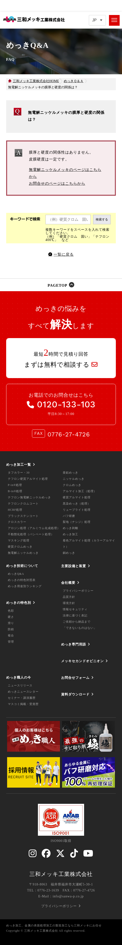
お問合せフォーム (75, 678)
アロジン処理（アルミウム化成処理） (34, 528)
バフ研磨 (69, 516)
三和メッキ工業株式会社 (61, 874)
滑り (11, 623)
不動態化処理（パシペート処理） (31, 534)
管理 (11, 641)
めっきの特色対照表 (22, 580)
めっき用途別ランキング (25, 586)
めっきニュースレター (23, 691)
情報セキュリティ (75, 609)
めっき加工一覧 (18, 464)
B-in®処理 (15, 491)
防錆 (11, 629)
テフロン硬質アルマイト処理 (28, 478)
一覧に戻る (64, 254)
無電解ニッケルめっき (23, 553)
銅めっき (69, 553)
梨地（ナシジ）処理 (76, 522)
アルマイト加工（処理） (80, 491)
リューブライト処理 (76, 509)
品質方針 (69, 597)
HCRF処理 (15, 509)
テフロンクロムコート (23, 503)
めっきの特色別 (18, 603)
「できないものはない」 (80, 628)
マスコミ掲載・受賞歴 (23, 704)
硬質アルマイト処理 (76, 497)
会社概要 (68, 583)
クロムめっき (72, 485)
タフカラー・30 (19, 472)
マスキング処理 (18, 540)
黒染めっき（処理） (76, 503)
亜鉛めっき (70, 472)
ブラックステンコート (23, 516)
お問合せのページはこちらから (57, 183)
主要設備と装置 (73, 566)
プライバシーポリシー (78, 590)
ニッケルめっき (73, 478)
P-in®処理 (15, 485)
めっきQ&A (16, 573)
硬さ (11, 617)
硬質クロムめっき (20, 546)
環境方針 (69, 603)
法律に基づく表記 (75, 615)
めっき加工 (70, 534)
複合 (11, 635)
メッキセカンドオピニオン (82, 661)
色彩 (11, 610)
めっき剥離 (70, 528)
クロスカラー (17, 522)
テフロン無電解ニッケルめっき (29, 497)
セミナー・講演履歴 (22, 698)
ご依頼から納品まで (76, 621)
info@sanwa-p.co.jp (68, 896)
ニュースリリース (20, 685)
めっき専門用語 (73, 644)
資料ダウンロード (75, 694)
